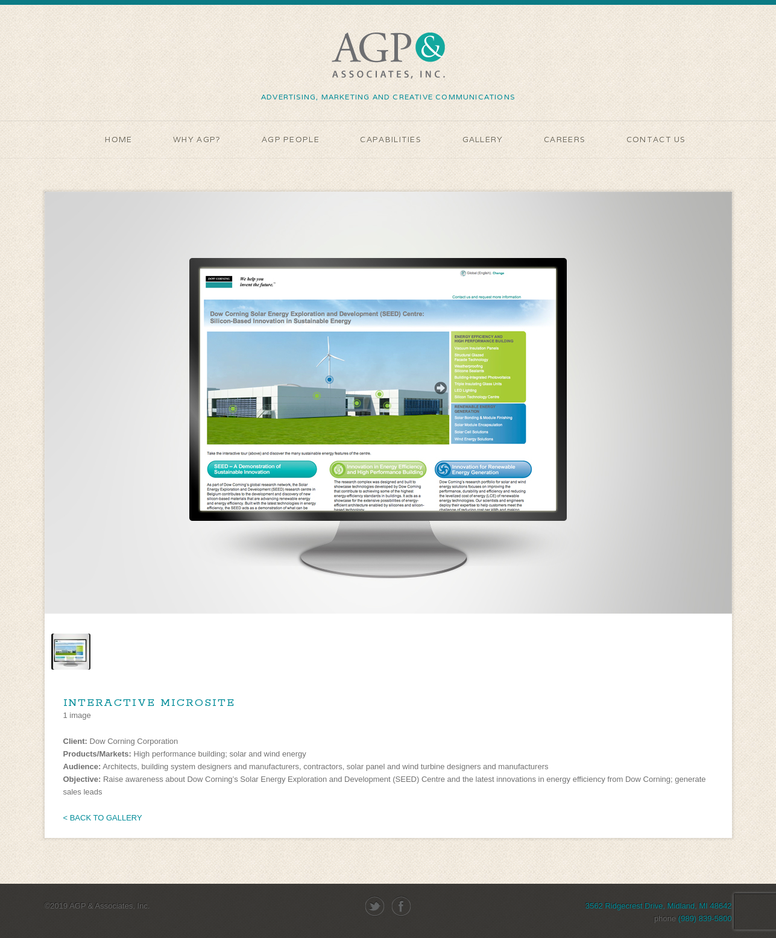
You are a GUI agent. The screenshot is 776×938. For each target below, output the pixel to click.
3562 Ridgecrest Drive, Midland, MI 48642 (658, 905)
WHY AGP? (197, 139)
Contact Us (656, 139)
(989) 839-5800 (705, 918)
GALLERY (482, 139)
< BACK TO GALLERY (102, 817)
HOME (118, 139)
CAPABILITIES (390, 139)
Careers (564, 139)
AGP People (291, 139)
